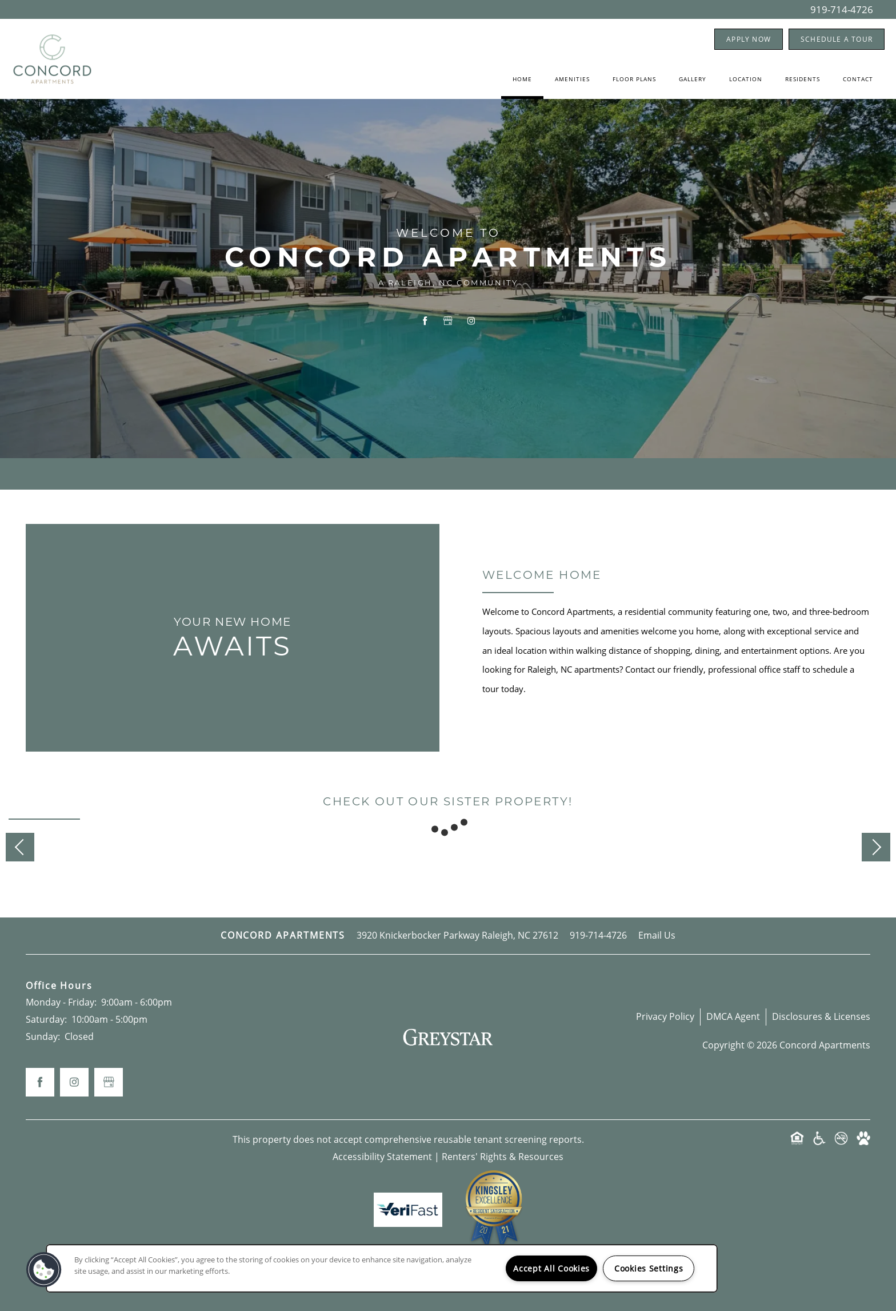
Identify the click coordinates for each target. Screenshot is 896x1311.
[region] (382, 1268)
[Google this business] (448, 321)
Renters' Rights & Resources (502, 1156)
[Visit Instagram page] (470, 321)
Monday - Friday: (61, 1002)
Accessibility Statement (382, 1156)
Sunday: (43, 1036)
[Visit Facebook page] (425, 321)
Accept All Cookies (551, 1268)
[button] (748, 39)
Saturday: (46, 1019)
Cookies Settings (648, 1268)
